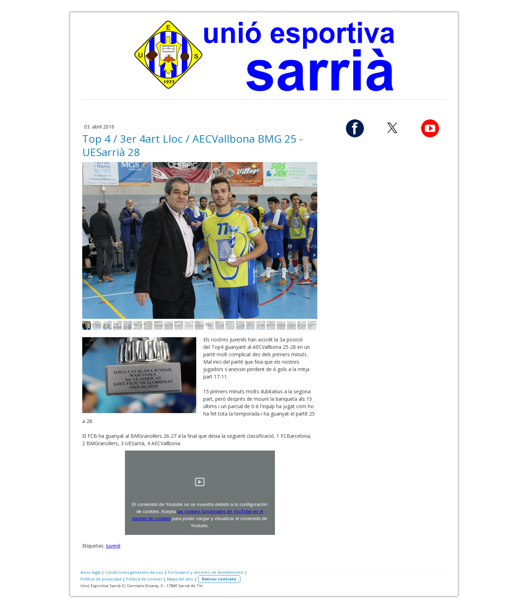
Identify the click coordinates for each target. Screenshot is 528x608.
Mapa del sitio (180, 579)
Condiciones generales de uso (134, 572)
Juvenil (113, 545)
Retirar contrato (219, 579)
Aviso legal (90, 572)
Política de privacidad (100, 579)
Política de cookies (144, 579)
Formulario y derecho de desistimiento (206, 572)
